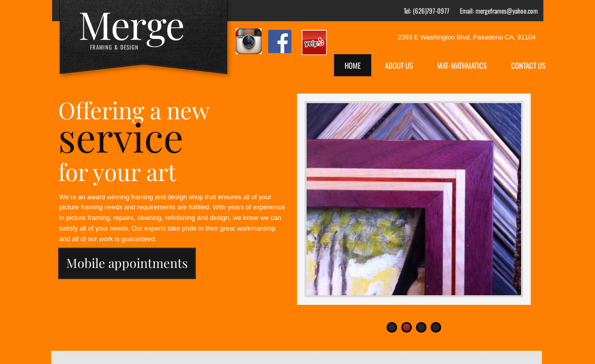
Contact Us (528, 65)
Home (353, 65)
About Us (399, 65)
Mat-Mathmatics (462, 65)
